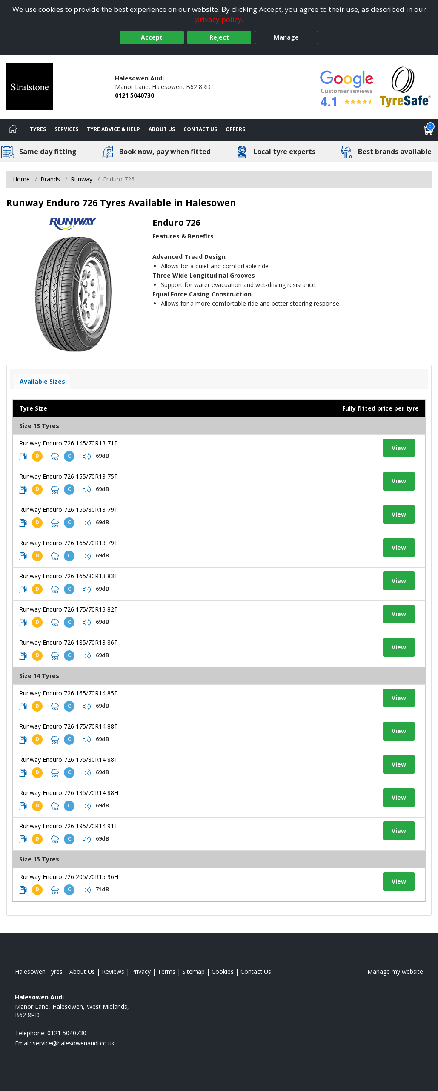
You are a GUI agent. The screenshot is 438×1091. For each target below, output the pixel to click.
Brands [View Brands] (50, 179)
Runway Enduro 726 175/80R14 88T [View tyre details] (68, 759)
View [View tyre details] (399, 448)
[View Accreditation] (405, 86)
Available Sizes (42, 381)
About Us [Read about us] (82, 972)
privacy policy (218, 19)
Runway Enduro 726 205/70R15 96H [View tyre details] (68, 877)
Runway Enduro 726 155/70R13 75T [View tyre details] (68, 476)
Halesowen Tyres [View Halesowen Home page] (39, 972)
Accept (152, 37)
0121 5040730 (134, 95)
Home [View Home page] (21, 179)
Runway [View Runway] (81, 179)
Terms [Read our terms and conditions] (166, 972)
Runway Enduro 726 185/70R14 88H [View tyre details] (68, 793)
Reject (219, 37)
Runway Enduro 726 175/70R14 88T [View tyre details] (68, 726)
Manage (286, 37)
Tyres (38, 129)
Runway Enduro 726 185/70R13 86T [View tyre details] (68, 642)
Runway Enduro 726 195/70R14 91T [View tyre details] (68, 826)
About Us (162, 129)
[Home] (13, 130)
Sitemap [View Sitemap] (193, 972)
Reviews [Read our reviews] (113, 972)
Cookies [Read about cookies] (223, 972)
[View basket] (428, 130)
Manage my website (395, 972)
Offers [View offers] (235, 129)
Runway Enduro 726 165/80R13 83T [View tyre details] (68, 576)
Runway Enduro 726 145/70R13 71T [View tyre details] (68, 443)
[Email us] (74, 1043)
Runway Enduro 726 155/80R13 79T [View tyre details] (68, 509)
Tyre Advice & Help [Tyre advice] (113, 129)
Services (66, 129)
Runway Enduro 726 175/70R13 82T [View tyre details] (68, 609)
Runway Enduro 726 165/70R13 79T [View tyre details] (68, 543)
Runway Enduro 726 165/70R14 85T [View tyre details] (68, 693)
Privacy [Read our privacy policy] (141, 972)
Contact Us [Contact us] (200, 129)
